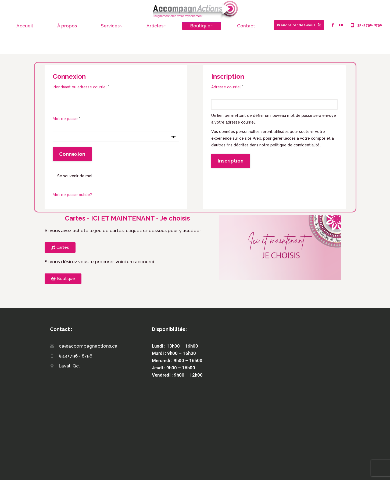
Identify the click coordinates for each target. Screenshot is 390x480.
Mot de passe (76, 118)
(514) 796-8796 (366, 25)
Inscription (231, 161)
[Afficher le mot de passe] (173, 136)
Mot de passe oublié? (72, 195)
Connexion (72, 154)
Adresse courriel (237, 86)
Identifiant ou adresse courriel (91, 86)
